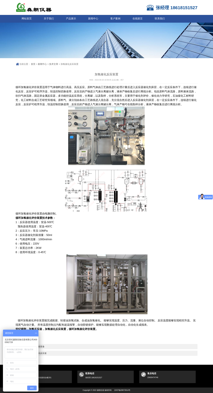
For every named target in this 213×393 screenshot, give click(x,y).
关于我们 (49, 18)
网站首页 (27, 18)
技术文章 (53, 64)
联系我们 (160, 18)
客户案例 (115, 18)
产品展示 (71, 18)
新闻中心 (93, 18)
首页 (33, 64)
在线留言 (138, 18)
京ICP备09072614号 (122, 390)
